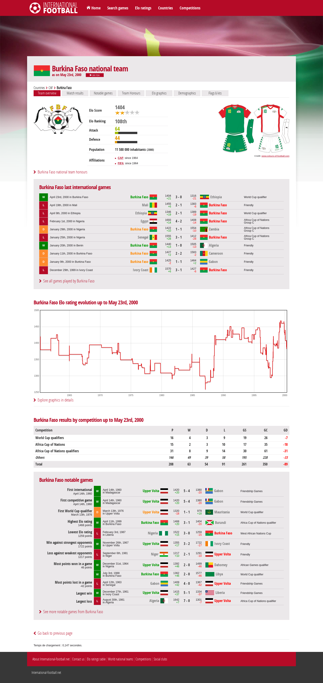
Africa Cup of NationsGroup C (256, 221)
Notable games (103, 93)
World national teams (120, 659)
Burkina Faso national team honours (62, 172)
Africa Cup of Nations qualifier (258, 522)
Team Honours (131, 93)
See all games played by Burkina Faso (69, 281)
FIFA (121, 163)
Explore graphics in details (55, 400)
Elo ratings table (96, 659)
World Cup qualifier (255, 197)
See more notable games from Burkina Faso (73, 611)
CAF (51, 88)
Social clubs (160, 659)
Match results (75, 93)
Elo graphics (159, 93)
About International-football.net (51, 659)
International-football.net (46, 672)
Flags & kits (215, 93)
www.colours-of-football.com (275, 156)
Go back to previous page (55, 633)
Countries (165, 8)
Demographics (187, 93)
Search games (117, 8)
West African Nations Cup (256, 533)
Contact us (78, 659)
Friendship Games (252, 491)
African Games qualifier (255, 565)
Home (96, 8)
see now (95, 75)
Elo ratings (143, 8)
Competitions (190, 8)
